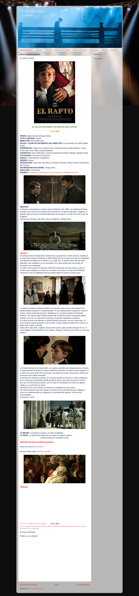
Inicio (57, 585)
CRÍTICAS (48, 50)
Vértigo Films (35, 528)
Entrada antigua (82, 585)
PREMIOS (104, 50)
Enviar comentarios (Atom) (36, 588)
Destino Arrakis (45, 451)
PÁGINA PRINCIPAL (26, 50)
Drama (34, 526)
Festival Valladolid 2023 (65, 526)
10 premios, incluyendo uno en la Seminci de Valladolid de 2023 (53, 172)
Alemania (28, 526)
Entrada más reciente (28, 585)
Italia (78, 526)
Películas (83, 526)
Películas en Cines (25, 528)
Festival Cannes (41, 526)
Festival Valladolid (52, 526)
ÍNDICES (39, 50)
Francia (74, 526)
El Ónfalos (39, 447)
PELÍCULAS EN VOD (80, 50)
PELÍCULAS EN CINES (62, 50)
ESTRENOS (115, 50)
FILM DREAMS (32, 11)
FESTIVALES (94, 50)
